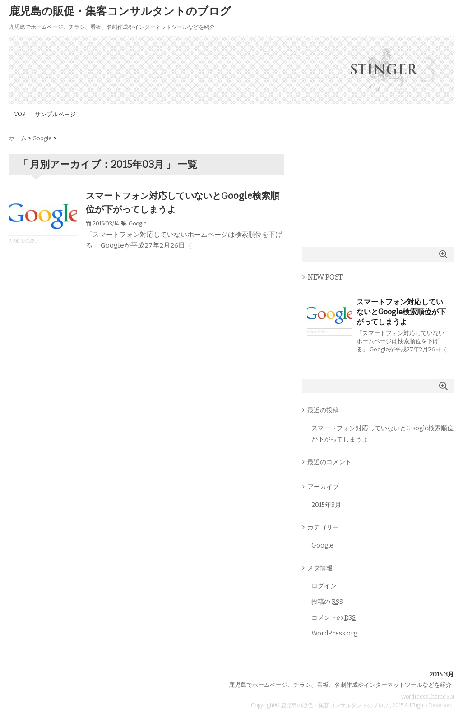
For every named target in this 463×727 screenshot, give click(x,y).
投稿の (327, 602)
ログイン (324, 586)
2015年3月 (326, 505)
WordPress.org (334, 633)
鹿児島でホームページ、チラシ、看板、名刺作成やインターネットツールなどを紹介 (340, 684)
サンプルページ (55, 114)
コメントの (333, 617)
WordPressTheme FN (427, 697)
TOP (19, 113)
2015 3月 (441, 674)
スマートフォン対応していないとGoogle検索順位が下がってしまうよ (401, 312)
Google (138, 224)
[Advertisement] (378, 181)
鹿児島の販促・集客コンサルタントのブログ (120, 11)
